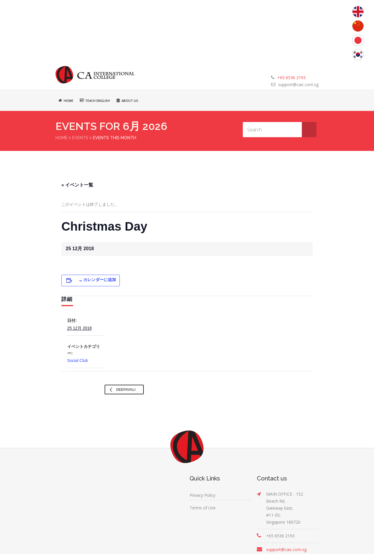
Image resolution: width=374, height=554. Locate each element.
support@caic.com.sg (298, 84)
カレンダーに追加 (99, 279)
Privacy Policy (202, 495)
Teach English (95, 100)
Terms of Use (203, 507)
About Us (127, 100)
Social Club (77, 360)
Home (65, 100)
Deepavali (125, 389)
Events (80, 137)
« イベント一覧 (77, 184)
